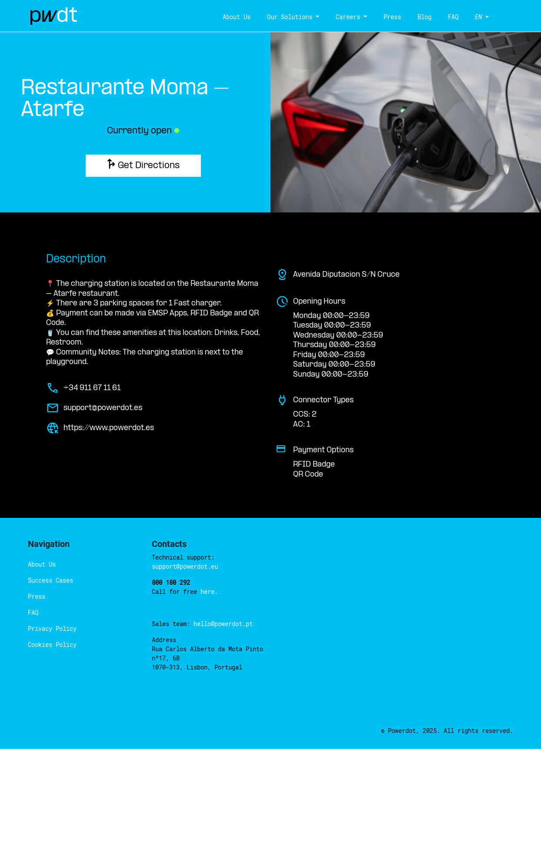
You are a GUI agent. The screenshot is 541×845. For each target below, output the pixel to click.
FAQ (448, 16)
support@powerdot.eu (225, 464)
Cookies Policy (46, 551)
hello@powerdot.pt (204, 521)
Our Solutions (302, 16)
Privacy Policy (45, 535)
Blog (420, 16)
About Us (256, 16)
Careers (352, 16)
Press (390, 16)
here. (189, 489)
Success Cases (45, 487)
